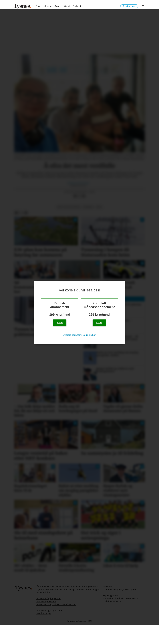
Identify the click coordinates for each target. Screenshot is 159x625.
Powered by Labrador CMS (79, 621)
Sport (67, 6)
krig (99, 207)
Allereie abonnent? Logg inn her (79, 335)
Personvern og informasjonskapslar (56, 604)
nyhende (88, 207)
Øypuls (57, 6)
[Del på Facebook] (75, 196)
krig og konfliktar (68, 207)
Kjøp (60, 322)
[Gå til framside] (22, 6)
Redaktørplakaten (46, 601)
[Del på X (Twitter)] (79, 196)
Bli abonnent (129, 6)
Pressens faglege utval (48, 598)
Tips (38, 6)
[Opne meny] (143, 6)
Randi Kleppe (43, 613)
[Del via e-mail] (84, 196)
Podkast (77, 6)
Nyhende (47, 6)
